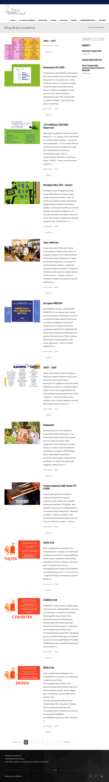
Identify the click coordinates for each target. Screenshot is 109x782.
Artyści (53, 20)
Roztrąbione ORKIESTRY (52, 303)
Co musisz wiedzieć (27, 20)
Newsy (74, 20)
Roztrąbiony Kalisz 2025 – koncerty (57, 185)
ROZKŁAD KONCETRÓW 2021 (92, 60)
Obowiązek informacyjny (15, 759)
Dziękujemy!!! (48, 425)
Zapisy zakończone (50, 242)
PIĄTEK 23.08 (48, 542)
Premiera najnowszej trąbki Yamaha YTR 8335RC (59, 487)
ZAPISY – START (50, 367)
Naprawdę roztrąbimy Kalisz (92, 50)
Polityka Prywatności (13, 756)
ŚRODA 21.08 (48, 667)
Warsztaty (43, 20)
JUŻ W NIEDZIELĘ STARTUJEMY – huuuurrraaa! (56, 126)
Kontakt (102, 20)
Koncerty (63, 20)
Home (13, 20)
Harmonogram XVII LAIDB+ (54, 67)
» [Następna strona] (58, 742)
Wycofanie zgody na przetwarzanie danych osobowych (27, 762)
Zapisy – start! (49, 40)
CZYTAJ (49, 52)
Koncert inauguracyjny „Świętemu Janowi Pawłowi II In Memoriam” (93, 68)
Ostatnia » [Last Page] (67, 742)
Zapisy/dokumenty (87, 20)
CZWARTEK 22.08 (50, 600)
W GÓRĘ (54, 770)
